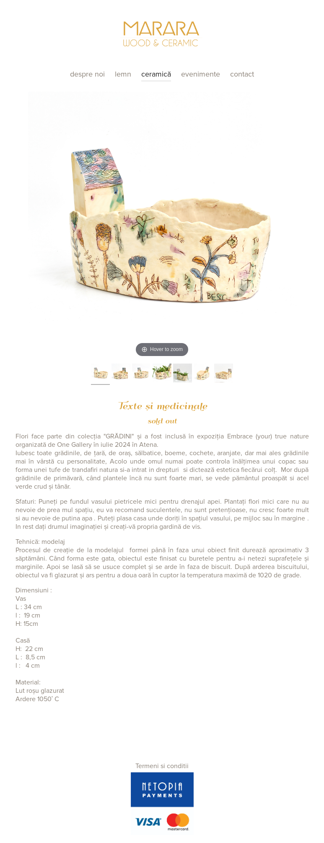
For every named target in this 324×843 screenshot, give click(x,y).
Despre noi (87, 74)
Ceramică (156, 74)
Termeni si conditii (162, 766)
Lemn (123, 74)
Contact (242, 74)
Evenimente (200, 74)
